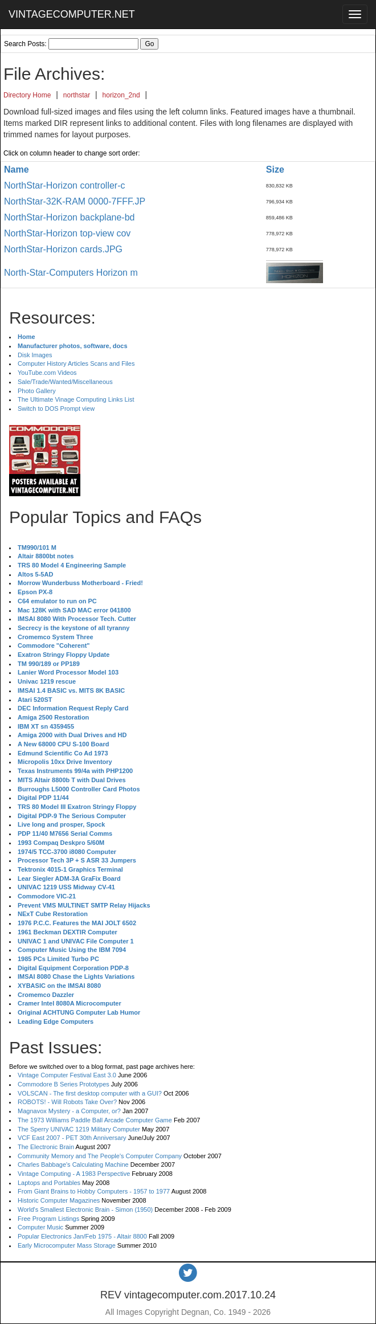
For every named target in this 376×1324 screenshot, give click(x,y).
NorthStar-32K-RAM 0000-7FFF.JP (74, 201)
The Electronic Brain (46, 1146)
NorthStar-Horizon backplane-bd (69, 217)
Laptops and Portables (49, 1182)
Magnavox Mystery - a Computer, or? (69, 1111)
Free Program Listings (48, 1218)
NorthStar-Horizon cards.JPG (63, 249)
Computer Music (40, 1227)
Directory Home (27, 95)
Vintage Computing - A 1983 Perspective (74, 1173)
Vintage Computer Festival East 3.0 (67, 1075)
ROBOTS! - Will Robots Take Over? (67, 1101)
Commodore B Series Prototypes (63, 1084)
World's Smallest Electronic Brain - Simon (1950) (85, 1209)
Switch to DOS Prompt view (56, 408)
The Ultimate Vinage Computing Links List (76, 399)
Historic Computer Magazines (59, 1200)
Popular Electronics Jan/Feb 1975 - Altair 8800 (82, 1236)
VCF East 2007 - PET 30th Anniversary (72, 1137)
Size (275, 169)
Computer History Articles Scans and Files (76, 363)
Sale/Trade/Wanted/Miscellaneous (65, 381)
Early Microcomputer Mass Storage (67, 1245)
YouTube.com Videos (47, 372)
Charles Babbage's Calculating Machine (73, 1164)
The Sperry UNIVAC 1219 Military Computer (79, 1129)
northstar (76, 95)
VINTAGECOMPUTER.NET (72, 14)
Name (16, 169)
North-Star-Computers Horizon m (71, 272)
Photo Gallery (37, 390)
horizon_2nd (121, 95)
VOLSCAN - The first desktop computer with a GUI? (90, 1093)
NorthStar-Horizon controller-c (64, 185)
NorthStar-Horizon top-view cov (67, 233)
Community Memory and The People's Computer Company (100, 1156)
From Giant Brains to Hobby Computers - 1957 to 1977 (94, 1191)
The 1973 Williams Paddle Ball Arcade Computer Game (95, 1120)
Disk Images (35, 355)
